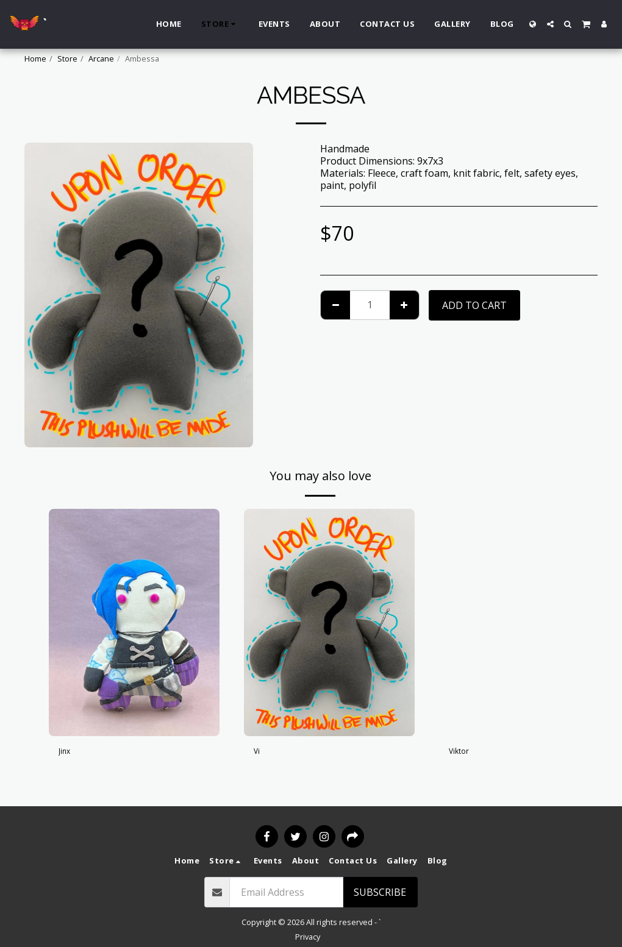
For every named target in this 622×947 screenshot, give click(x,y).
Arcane (101, 58)
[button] (550, 24)
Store (67, 58)
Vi (258, 753)
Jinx (67, 753)
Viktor (463, 753)
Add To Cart (474, 305)
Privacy (307, 936)
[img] (134, 622)
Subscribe (380, 892)
